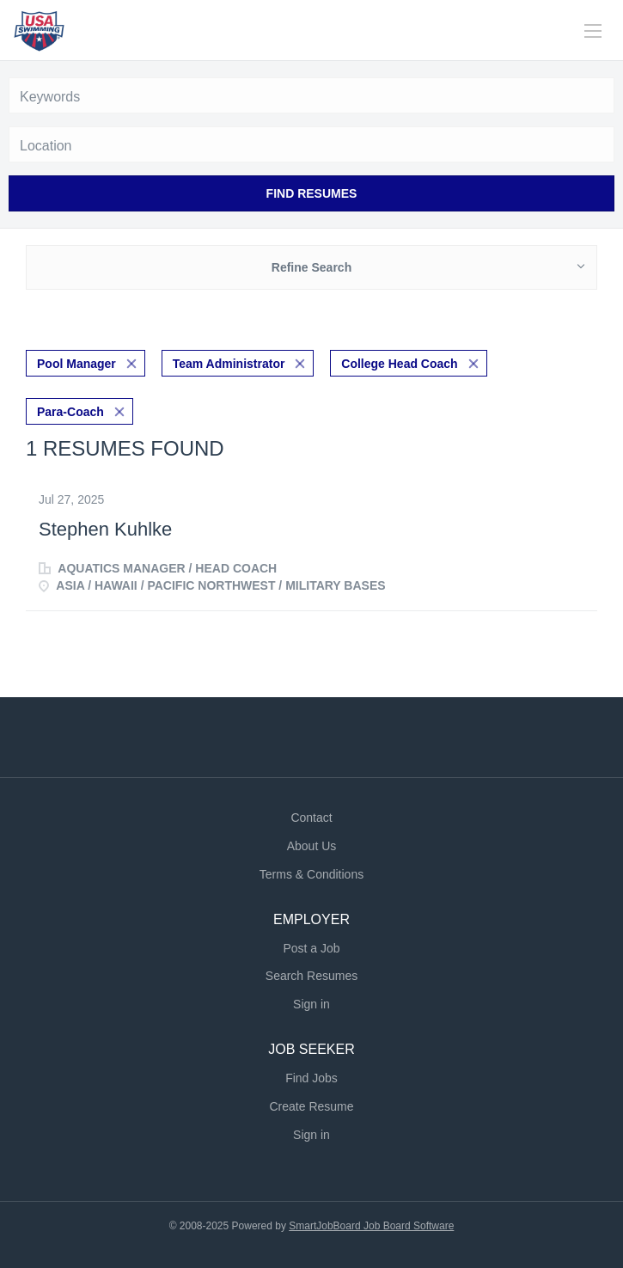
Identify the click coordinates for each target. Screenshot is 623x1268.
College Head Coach (399, 364)
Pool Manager (76, 364)
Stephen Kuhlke (105, 529)
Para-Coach (70, 412)
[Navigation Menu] (593, 31)
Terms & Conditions (311, 874)
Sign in (311, 1004)
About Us (312, 846)
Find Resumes (311, 193)
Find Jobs (311, 1078)
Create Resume (311, 1106)
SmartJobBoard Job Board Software (371, 1226)
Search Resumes (311, 976)
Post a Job (311, 948)
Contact (311, 817)
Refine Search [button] (311, 267)
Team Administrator (229, 364)
